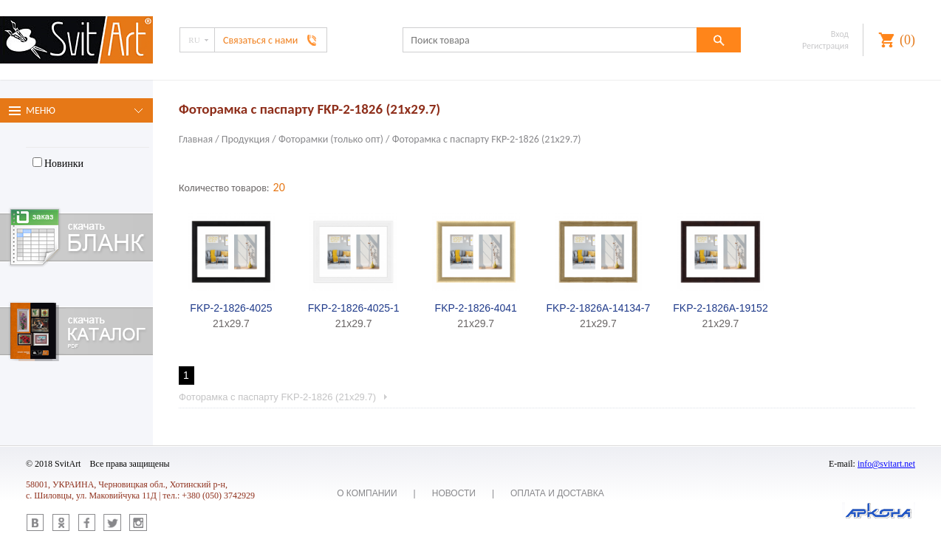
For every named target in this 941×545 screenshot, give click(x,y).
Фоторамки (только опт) (330, 139)
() (907, 39)
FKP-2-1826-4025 (231, 308)
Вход (840, 34)
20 (279, 187)
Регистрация (825, 46)
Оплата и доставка (557, 493)
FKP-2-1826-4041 (476, 308)
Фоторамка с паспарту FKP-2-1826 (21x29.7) (486, 139)
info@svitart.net (886, 464)
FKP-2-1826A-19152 (720, 308)
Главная (196, 139)
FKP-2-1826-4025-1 (354, 308)
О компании (367, 493)
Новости (454, 493)
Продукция (246, 139)
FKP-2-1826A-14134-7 (598, 308)
